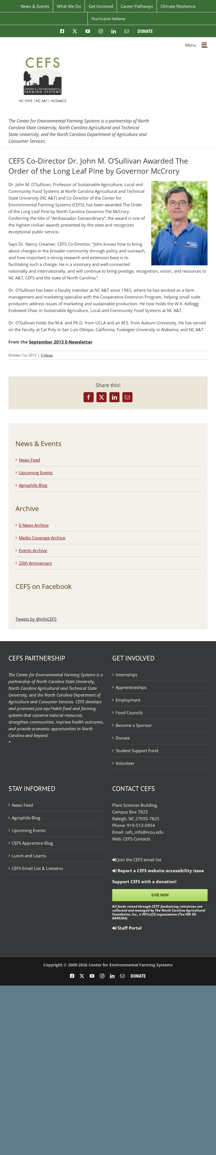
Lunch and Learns (29, 855)
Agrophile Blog (33, 485)
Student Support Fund (137, 750)
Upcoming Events (36, 472)
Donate (123, 738)
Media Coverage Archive (42, 538)
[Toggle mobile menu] (205, 45)
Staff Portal (127, 928)
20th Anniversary (35, 563)
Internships (126, 674)
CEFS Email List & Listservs (37, 868)
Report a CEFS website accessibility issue (158, 870)
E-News (47, 355)
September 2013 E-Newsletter (61, 342)
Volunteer (125, 763)
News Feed (29, 460)
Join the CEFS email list (136, 859)
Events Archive (33, 550)
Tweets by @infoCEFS (36, 619)
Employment (128, 700)
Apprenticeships (131, 687)
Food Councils (129, 712)
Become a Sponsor (134, 725)
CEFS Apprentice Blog (32, 843)
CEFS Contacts (136, 839)
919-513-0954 (141, 825)
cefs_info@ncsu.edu (144, 832)
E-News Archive (34, 525)
